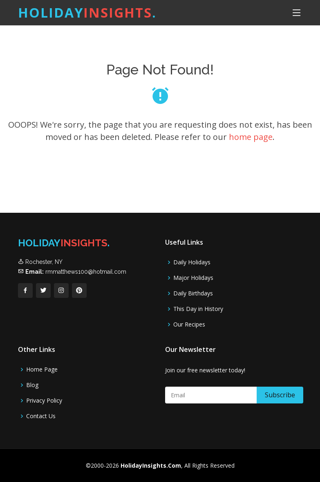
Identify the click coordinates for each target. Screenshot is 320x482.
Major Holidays (193, 278)
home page (251, 136)
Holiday (87, 12)
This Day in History (198, 309)
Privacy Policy (44, 400)
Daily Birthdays (193, 293)
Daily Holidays (191, 262)
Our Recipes (189, 324)
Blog (32, 385)
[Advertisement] (149, 191)
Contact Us (41, 416)
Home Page (42, 369)
